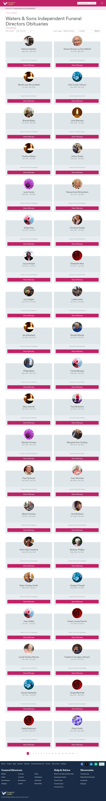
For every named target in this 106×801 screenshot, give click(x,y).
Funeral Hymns (58, 783)
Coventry (21, 774)
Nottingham (38, 777)
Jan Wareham (28, 335)
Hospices (83, 783)
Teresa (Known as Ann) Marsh (77, 49)
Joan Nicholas (77, 478)
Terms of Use (55, 764)
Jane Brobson (77, 514)
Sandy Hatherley (29, 693)
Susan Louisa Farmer (77, 621)
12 (59, 753)
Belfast (3, 774)
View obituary (28, 65)
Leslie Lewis (77, 299)
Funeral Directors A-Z (37, 764)
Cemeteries (83, 780)
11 (55, 753)
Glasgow (4, 783)
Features (20, 764)
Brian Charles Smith (29, 585)
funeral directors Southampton (24, 8)
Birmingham (22, 780)
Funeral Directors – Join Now (86, 3)
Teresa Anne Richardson (77, 192)
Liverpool (21, 777)
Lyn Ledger (29, 299)
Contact (9, 764)
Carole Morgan (77, 371)
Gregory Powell (77, 585)
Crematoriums (84, 774)
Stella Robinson (29, 728)
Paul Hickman (28, 478)
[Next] (77, 753)
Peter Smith (77, 728)
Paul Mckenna (77, 406)
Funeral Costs (58, 780)
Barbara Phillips (77, 549)
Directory (27, 764)
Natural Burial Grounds (87, 777)
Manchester (38, 783)
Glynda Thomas (29, 442)
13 (62, 753)
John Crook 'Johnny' (77, 85)
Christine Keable (77, 228)
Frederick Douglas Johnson (77, 657)
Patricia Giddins (28, 49)
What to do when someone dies (64, 774)
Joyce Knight (29, 263)
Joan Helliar (28, 621)
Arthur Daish (77, 156)
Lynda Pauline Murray (29, 657)
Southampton (5, 780)
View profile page (11, 27)
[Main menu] (102, 3)
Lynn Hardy (28, 192)
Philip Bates (28, 371)
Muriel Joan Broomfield (29, 85)
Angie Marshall (77, 693)
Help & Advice (62, 770)
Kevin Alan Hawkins (29, 549)
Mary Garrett (29, 406)
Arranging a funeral (60, 777)
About (3, 764)
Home (8, 13)
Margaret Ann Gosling (77, 442)
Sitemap (63, 764)
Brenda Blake (29, 120)
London (20, 783)
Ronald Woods (77, 335)
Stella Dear (29, 228)
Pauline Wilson (29, 156)
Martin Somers (29, 514)
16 (73, 753)
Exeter (3, 777)
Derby (36, 774)
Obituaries (14, 13)
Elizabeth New (77, 263)
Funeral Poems (58, 787)
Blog (14, 764)
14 (66, 753)
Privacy (48, 764)
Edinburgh (38, 780)
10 (52, 753)
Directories (87, 770)
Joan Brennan (77, 120)
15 (69, 753)
